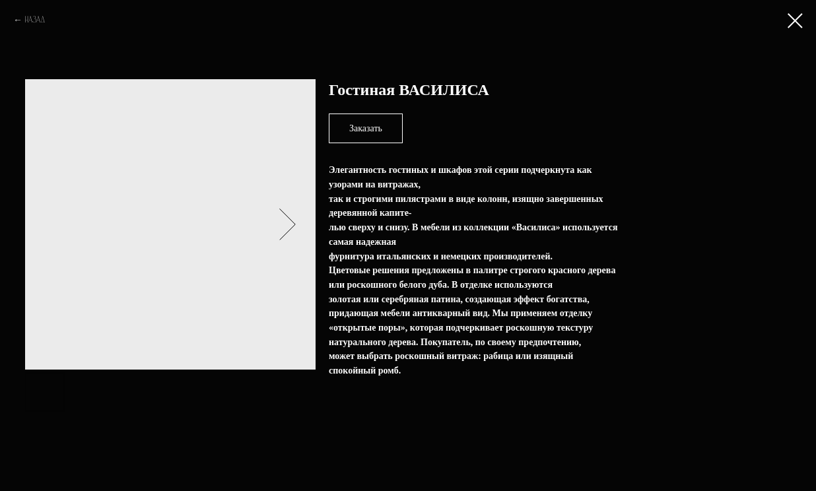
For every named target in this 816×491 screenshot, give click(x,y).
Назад (35, 20)
